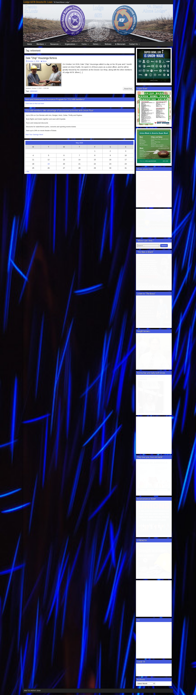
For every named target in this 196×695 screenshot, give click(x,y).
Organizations (70, 44)
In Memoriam (120, 44)
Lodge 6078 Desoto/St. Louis (38, 2)
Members (40, 44)
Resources (54, 44)
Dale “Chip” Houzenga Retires (41, 58)
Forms (84, 44)
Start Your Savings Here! (34, 134)
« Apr (27, 171)
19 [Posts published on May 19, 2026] (49, 164)
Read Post (128, 89)
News (44, 61)
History (95, 44)
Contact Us (133, 44)
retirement (33, 91)
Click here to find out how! (34, 103)
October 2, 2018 (33, 61)
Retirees (108, 44)
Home (29, 44)
